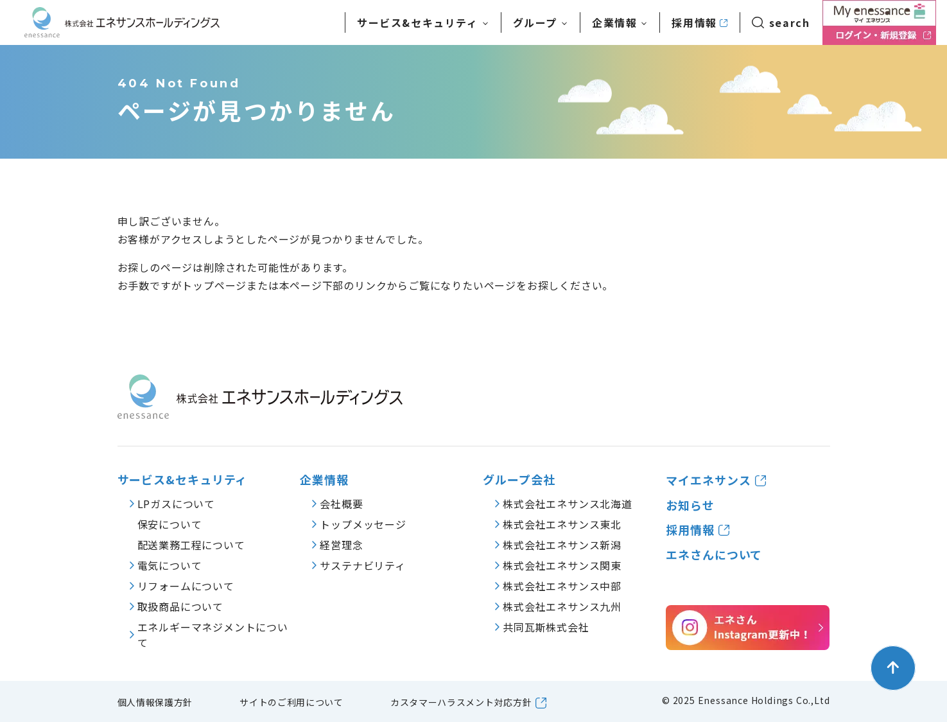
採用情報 (694, 22)
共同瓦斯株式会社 (546, 627)
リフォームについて (185, 586)
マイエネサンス (708, 480)
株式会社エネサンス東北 (562, 524)
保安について (169, 524)
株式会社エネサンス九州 (562, 606)
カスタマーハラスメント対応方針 (461, 702)
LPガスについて (176, 503)
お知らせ (690, 505)
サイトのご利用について (291, 702)
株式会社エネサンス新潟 (562, 544)
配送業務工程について (191, 544)
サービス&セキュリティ (182, 479)
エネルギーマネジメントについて (212, 634)
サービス (417, 22)
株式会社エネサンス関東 (562, 565)
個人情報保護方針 (155, 702)
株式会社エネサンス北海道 (567, 503)
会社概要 (341, 503)
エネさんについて (714, 555)
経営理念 (341, 544)
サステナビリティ (362, 565)
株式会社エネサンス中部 (562, 586)
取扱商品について (180, 606)
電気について (169, 565)
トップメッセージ (363, 524)
